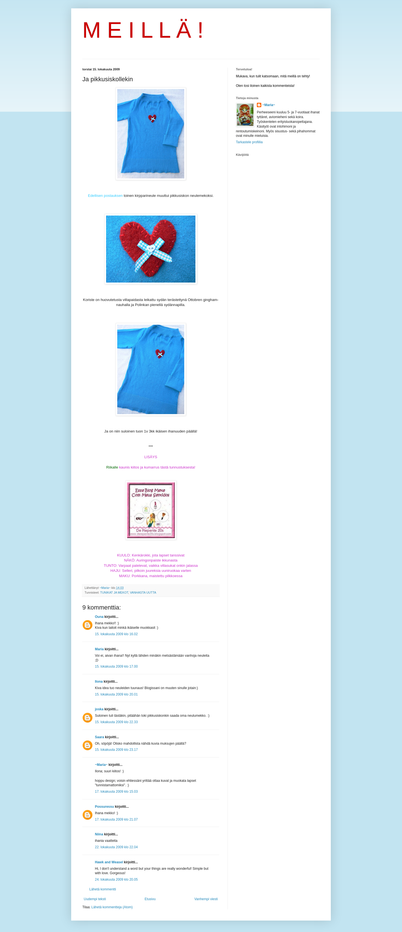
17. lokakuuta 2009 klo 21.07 (116, 819)
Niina (99, 834)
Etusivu (150, 899)
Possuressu (104, 807)
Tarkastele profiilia (249, 142)
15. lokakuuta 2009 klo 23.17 (116, 750)
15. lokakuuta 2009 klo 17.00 (116, 666)
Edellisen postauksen (105, 195)
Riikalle (112, 467)
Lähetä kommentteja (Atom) (112, 907)
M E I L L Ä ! (143, 30)
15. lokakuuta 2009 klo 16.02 (116, 634)
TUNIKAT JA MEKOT (114, 592)
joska (99, 709)
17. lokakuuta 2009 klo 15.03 (116, 792)
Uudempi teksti (95, 899)
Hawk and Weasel (109, 862)
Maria (99, 649)
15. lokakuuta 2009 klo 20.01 (116, 694)
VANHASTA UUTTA (143, 592)
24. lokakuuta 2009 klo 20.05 (116, 879)
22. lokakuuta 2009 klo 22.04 (116, 847)
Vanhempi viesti (206, 899)
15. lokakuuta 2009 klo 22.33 (116, 722)
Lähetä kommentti (102, 889)
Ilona (99, 682)
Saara (99, 737)
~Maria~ (101, 765)
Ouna (99, 617)
